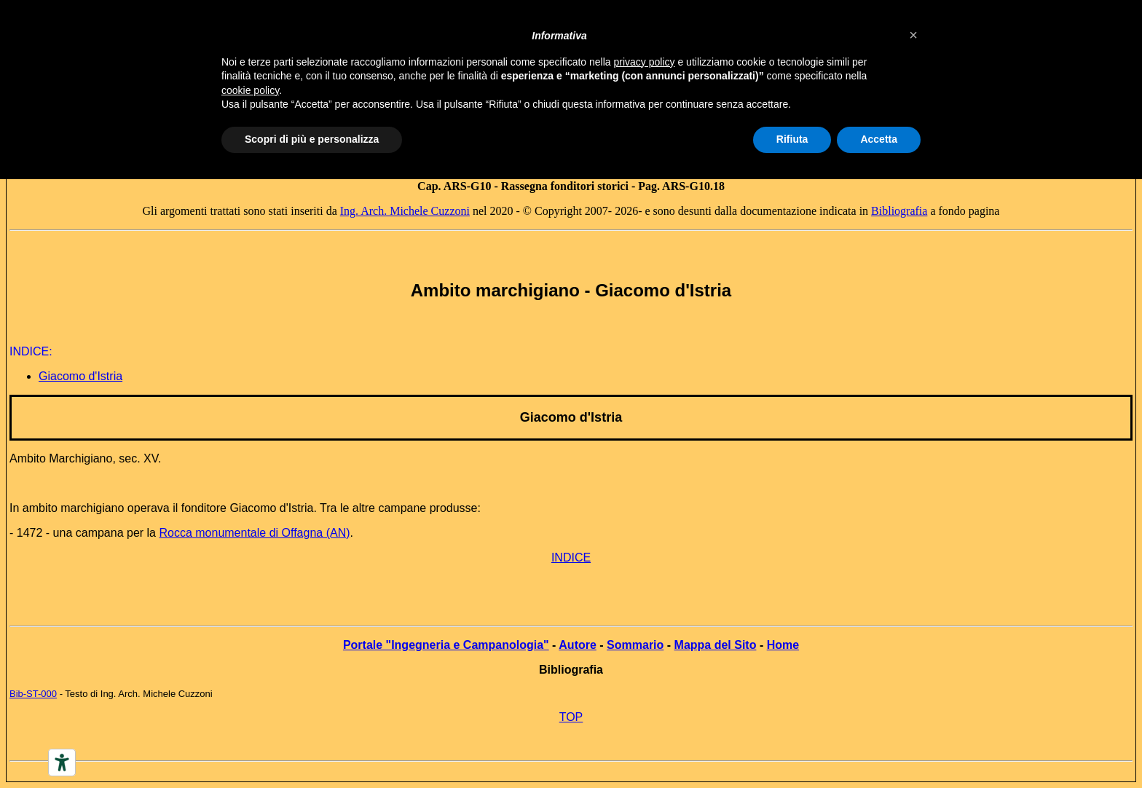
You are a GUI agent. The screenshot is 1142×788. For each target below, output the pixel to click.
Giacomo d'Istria (571, 417)
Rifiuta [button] (792, 139)
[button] (913, 35)
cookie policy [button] (250, 90)
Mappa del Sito (715, 645)
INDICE (571, 557)
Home (783, 645)
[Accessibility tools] (62, 762)
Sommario (635, 645)
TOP (571, 717)
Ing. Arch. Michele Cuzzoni (405, 211)
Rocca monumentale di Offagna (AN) (254, 533)
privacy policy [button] (644, 62)
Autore (577, 645)
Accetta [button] (878, 139)
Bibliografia (899, 211)
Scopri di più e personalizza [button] (312, 139)
